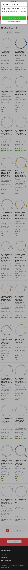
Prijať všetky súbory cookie (14, 18)
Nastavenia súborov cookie (14, 21)
